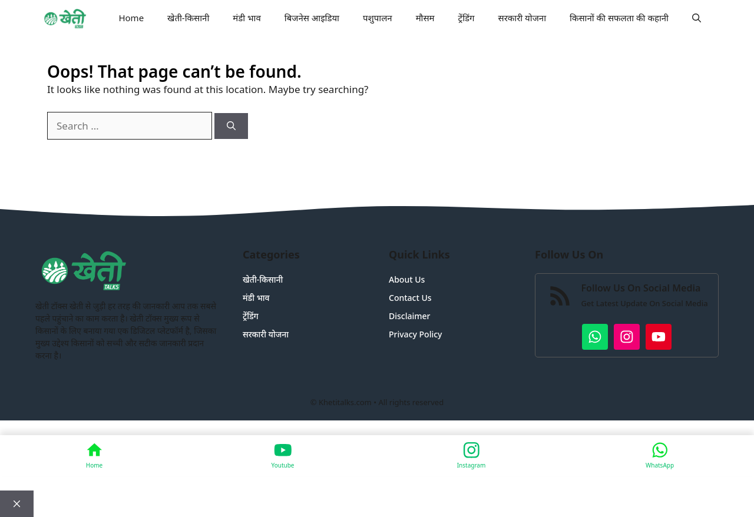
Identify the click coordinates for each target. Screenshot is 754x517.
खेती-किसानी (188, 18)
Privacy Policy (415, 334)
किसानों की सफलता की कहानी (619, 18)
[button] (696, 17)
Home (131, 18)
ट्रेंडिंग (466, 18)
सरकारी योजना (522, 18)
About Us (407, 279)
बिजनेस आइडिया (312, 18)
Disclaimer (409, 316)
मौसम (425, 18)
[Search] (231, 126)
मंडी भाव (247, 18)
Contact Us (410, 297)
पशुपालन (377, 18)
